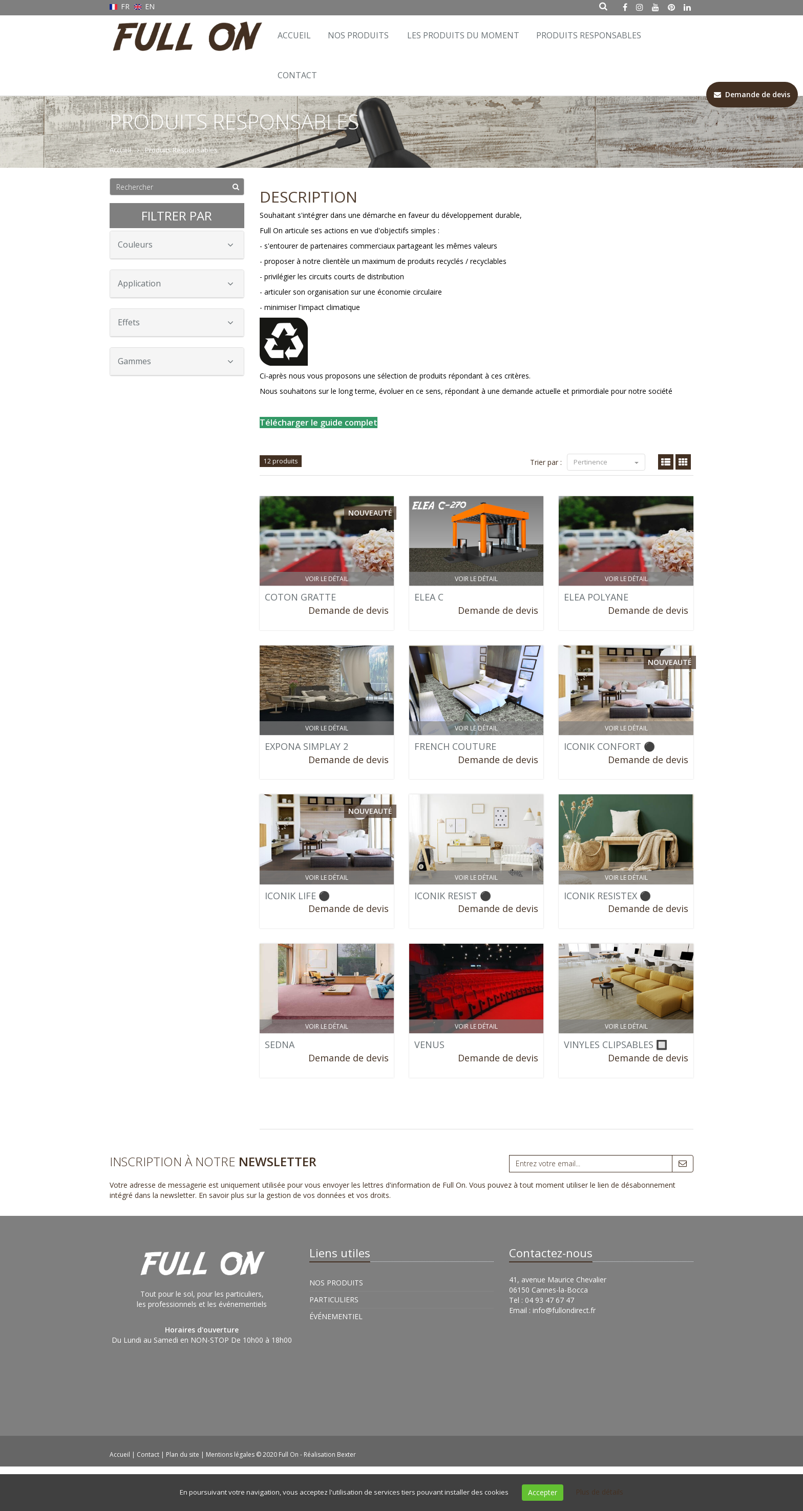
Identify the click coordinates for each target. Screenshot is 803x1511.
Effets (176, 322)
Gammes (176, 361)
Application (176, 283)
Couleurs (176, 244)
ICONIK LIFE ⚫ (297, 896)
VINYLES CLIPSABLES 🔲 (615, 1044)
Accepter (542, 1492)
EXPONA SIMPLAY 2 (306, 746)
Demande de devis (348, 610)
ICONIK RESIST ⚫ (452, 896)
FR (121, 6)
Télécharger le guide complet (318, 422)
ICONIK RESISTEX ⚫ (607, 896)
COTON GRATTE (300, 597)
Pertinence (606, 461)
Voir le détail (326, 578)
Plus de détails (599, 1492)
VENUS (429, 1044)
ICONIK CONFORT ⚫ (609, 746)
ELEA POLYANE (596, 597)
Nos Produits (358, 35)
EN (144, 6)
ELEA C (428, 597)
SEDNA (279, 1044)
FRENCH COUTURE (455, 746)
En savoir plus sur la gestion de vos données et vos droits (294, 1195)
